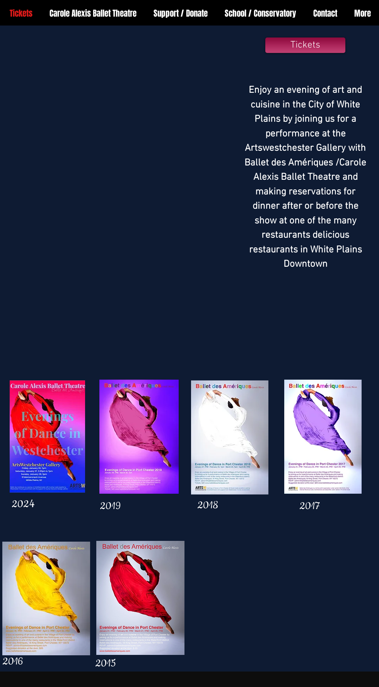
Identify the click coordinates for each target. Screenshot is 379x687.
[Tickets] (305, 45)
